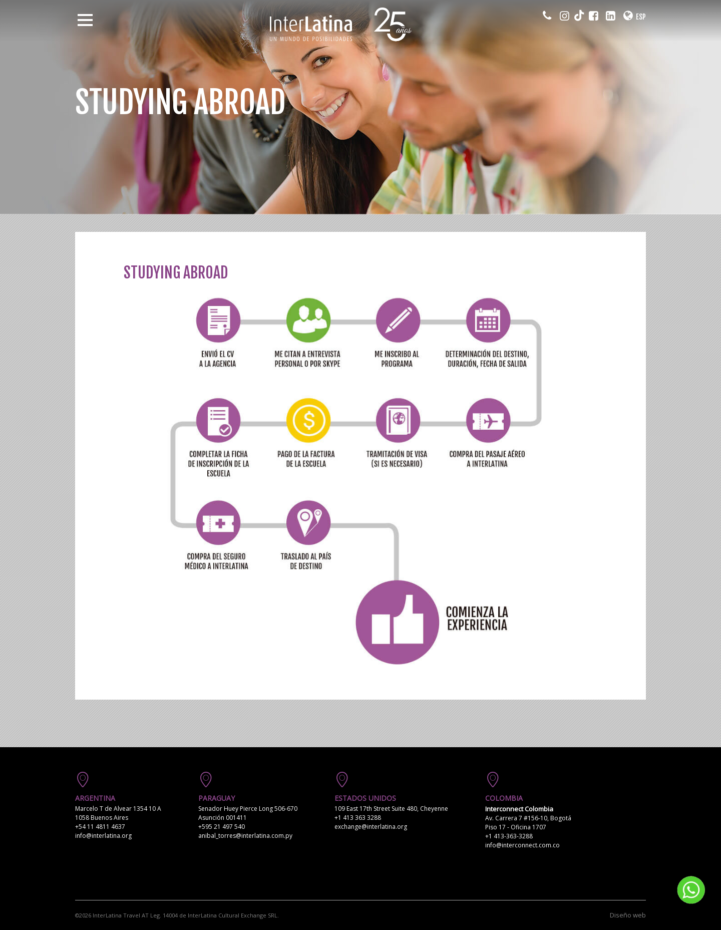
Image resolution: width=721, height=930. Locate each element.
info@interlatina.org (103, 835)
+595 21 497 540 (221, 826)
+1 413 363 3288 (357, 817)
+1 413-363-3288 (509, 836)
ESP (641, 17)
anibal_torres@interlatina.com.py (245, 835)
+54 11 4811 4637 (100, 826)
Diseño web (628, 914)
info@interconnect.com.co (522, 845)
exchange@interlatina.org (370, 826)
